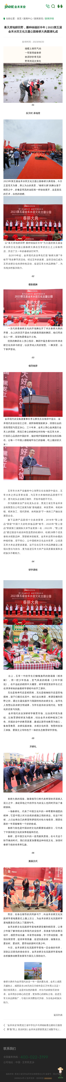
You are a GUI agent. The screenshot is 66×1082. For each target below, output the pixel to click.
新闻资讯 (38, 18)
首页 (19, 18)
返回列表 (58, 1015)
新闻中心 (27, 18)
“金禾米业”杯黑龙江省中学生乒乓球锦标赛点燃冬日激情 (34, 1025)
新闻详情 (49, 18)
